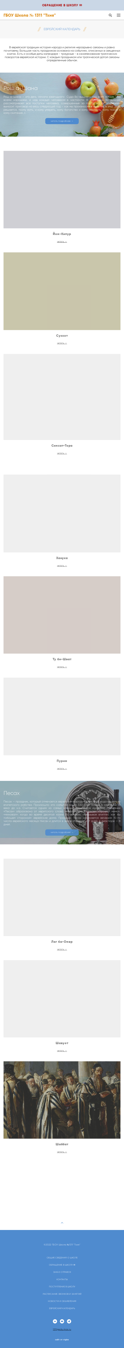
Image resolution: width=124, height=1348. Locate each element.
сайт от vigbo (62, 1340)
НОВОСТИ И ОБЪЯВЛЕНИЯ (62, 1301)
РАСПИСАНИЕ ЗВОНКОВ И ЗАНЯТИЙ (62, 1294)
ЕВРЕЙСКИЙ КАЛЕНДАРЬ (62, 1308)
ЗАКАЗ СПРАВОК (62, 1272)
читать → (62, 247)
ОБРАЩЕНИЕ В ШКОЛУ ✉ (62, 1265)
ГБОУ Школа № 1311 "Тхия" (30, 15)
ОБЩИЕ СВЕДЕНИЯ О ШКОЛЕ (62, 1257)
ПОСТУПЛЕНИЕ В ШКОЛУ (62, 1286)
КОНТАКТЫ (62, 1279)
